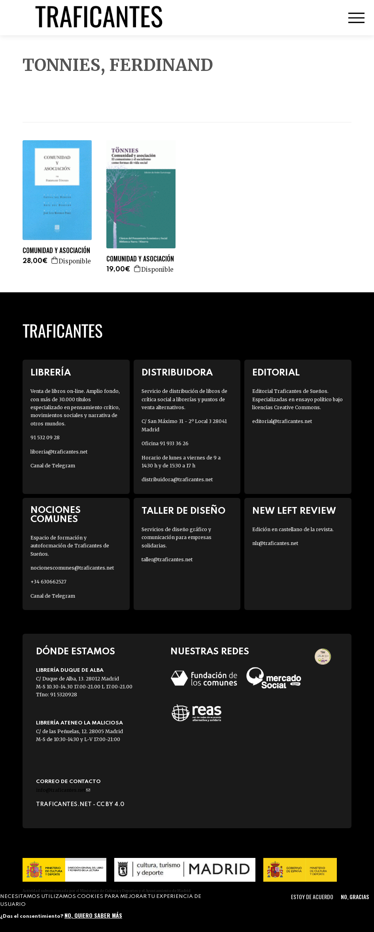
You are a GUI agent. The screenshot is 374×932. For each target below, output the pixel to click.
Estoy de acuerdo (312, 896)
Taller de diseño (183, 511)
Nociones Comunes (55, 515)
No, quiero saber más (93, 915)
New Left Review (294, 511)
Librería (50, 372)
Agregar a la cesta (55, 260)
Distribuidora (177, 372)
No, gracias (355, 896)
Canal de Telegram (52, 466)
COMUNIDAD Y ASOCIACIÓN (56, 250)
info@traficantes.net (63, 790)
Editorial (276, 372)
